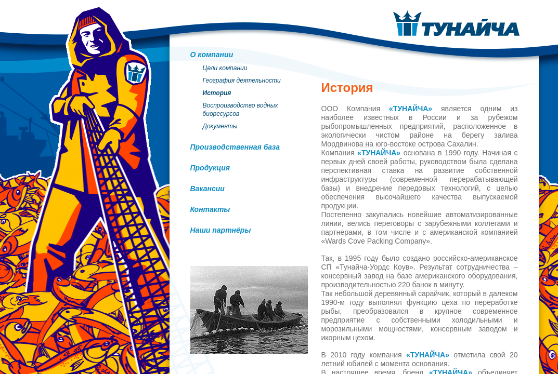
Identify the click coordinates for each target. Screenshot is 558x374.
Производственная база (235, 147)
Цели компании (225, 68)
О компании (211, 54)
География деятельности (242, 80)
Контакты (210, 209)
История (217, 93)
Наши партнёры (220, 230)
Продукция (210, 168)
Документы (220, 126)
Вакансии (207, 188)
